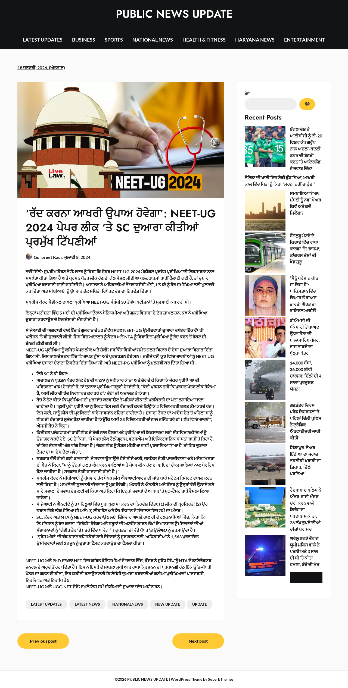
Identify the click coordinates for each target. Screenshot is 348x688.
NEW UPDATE (167, 604)
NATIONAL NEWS (152, 40)
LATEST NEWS (87, 604)
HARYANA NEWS (255, 40)
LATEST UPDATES (43, 40)
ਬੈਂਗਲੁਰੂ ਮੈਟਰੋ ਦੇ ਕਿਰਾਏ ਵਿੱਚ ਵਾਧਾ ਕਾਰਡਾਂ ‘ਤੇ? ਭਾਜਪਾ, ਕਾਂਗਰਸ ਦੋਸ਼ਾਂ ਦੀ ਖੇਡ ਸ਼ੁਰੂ (305, 248)
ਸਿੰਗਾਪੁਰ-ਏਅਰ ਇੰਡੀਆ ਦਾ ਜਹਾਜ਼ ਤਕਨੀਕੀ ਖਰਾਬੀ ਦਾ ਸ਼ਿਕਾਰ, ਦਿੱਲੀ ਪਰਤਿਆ (305, 460)
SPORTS (114, 40)
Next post (198, 640)
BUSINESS (83, 40)
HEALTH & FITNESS (204, 40)
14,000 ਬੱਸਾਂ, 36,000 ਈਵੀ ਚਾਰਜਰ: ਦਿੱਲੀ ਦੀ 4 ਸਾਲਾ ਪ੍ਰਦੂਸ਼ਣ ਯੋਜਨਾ (305, 375)
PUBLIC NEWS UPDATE (174, 14)
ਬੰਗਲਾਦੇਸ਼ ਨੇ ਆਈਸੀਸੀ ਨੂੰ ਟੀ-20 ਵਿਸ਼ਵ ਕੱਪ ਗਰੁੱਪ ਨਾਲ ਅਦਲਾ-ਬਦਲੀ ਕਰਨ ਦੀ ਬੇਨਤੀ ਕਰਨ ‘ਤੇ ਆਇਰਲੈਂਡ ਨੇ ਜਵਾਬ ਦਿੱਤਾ (306, 149)
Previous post (43, 640)
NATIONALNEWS (127, 604)
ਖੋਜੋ (247, 93)
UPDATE (199, 604)
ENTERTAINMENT (304, 40)
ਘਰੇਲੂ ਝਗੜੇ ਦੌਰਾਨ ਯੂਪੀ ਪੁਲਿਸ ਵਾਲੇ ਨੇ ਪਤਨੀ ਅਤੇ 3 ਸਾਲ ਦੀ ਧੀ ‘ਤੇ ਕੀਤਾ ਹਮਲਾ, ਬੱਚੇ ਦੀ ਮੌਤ (304, 551)
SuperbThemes (220, 679)
